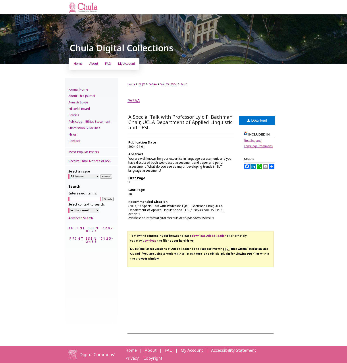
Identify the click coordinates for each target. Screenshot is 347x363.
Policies (73, 115)
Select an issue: (79, 171)
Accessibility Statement (233, 350)
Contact (74, 141)
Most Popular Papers (83, 152)
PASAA (153, 84)
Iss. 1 (184, 84)
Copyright (152, 358)
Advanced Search (80, 218)
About (151, 350)
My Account (192, 350)
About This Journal (81, 96)
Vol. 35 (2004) (168, 84)
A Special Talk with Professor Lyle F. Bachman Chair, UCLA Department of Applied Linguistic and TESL (180, 123)
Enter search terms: (82, 193)
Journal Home (78, 89)
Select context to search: (86, 204)
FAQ (169, 350)
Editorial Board (79, 109)
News (72, 134)
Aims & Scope (78, 102)
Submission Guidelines (84, 128)
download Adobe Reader (209, 236)
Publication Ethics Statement (89, 121)
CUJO (142, 84)
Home (131, 84)
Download (257, 120)
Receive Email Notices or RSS (89, 161)
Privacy (132, 358)
